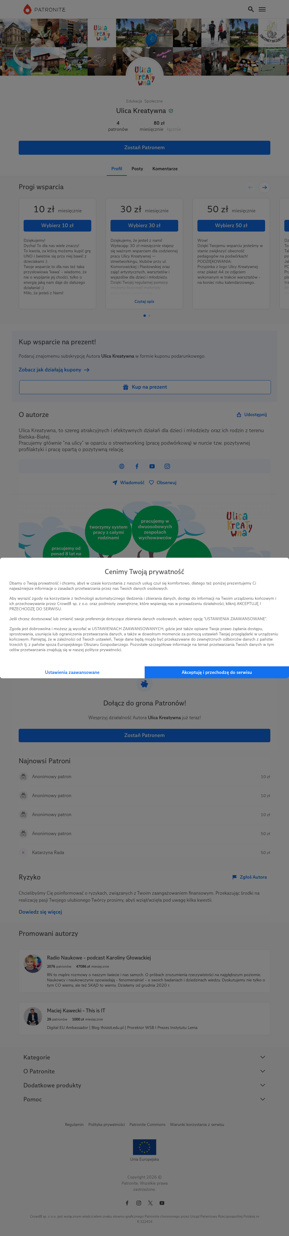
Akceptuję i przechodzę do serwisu (217, 672)
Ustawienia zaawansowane (72, 672)
